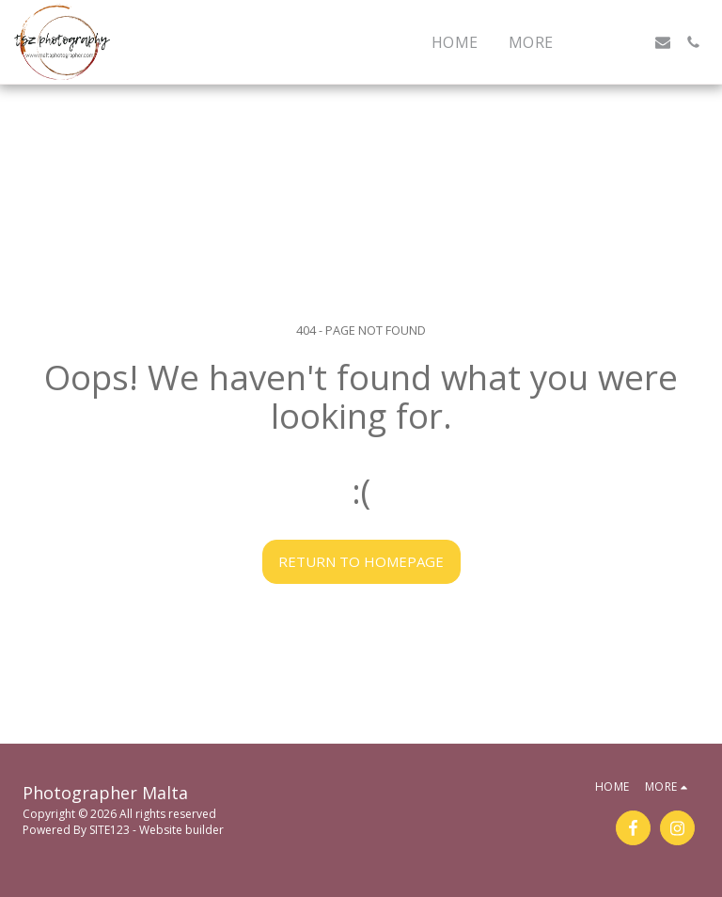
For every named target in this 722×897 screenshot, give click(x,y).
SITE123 (109, 830)
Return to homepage (361, 561)
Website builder (181, 830)
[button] (603, 42)
